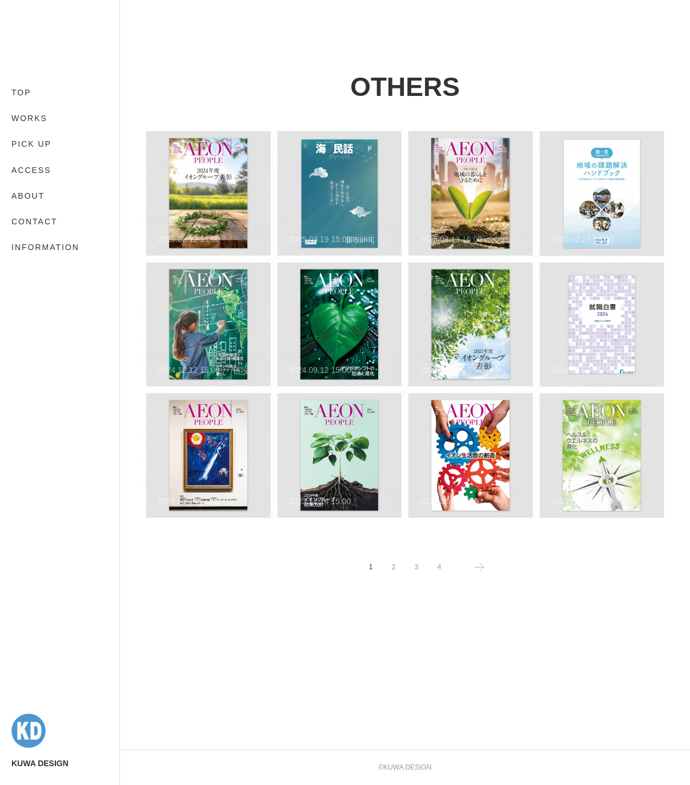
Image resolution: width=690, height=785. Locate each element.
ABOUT (28, 195)
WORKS (29, 118)
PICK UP (31, 143)
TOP (21, 92)
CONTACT (34, 221)
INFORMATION (45, 247)
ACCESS (31, 170)
